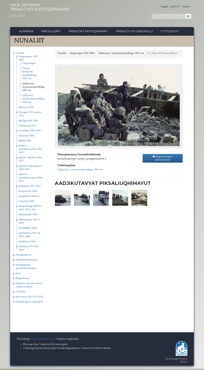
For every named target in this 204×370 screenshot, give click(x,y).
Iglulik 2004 (25, 142)
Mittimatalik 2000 (28, 216)
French (186, 6)
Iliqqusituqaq (22, 279)
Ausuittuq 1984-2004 (30, 132)
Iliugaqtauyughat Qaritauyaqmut (163, 163)
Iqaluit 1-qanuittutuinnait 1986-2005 (31, 150)
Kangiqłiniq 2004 (28, 229)
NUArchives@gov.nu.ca (45, 340)
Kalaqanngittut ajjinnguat (29, 303)
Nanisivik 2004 (26, 202)
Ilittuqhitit (170, 32)
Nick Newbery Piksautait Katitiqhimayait (53, 13)
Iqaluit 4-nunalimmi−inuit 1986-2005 (31, 179)
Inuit (18, 274)
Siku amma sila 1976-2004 (29, 298)
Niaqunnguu (29, 65)
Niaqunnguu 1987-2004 (85, 54)
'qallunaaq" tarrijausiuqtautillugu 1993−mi (33, 100)
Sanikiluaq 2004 (27, 243)
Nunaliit (20, 54)
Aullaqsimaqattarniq (26, 261)
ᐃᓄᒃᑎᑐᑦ (174, 6)
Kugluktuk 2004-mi (29, 197)
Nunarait (20, 293)
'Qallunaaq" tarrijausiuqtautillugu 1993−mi (33, 88)
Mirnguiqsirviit (23, 256)
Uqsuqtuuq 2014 (27, 127)
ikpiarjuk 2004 (26, 108)
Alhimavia (26, 32)
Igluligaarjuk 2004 (28, 122)
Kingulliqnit (51, 32)
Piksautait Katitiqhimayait (88, 32)
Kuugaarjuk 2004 (28, 192)
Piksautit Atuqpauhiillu (134, 32)
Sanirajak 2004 (26, 137)
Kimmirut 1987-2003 (30, 187)
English (162, 6)
